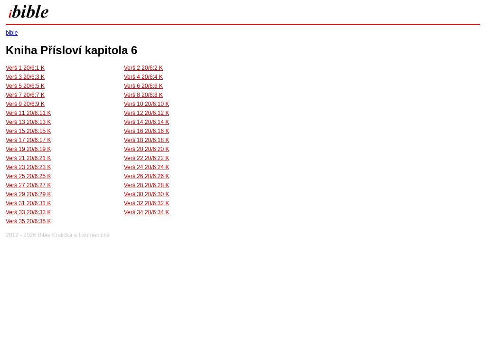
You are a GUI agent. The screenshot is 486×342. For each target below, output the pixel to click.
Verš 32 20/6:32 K (146, 203)
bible (12, 32)
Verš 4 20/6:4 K (143, 77)
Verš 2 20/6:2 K (143, 68)
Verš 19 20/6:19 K (28, 149)
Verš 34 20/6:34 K (146, 212)
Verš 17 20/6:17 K (28, 140)
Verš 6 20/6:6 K (143, 86)
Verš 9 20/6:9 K (25, 104)
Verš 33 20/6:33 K (28, 212)
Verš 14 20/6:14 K (146, 122)
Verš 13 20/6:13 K (28, 122)
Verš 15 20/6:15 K (28, 131)
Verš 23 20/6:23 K (28, 167)
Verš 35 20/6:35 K (28, 221)
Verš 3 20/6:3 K (25, 77)
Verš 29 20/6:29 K (28, 194)
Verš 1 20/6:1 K (25, 68)
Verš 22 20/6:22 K (146, 158)
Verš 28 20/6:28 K (146, 185)
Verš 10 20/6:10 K (146, 104)
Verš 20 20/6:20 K (146, 149)
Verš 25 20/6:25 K (28, 176)
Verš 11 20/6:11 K (28, 113)
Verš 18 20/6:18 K (146, 140)
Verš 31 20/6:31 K (28, 203)
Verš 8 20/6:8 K (143, 95)
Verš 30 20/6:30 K (146, 194)
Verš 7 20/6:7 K (25, 95)
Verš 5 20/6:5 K (25, 86)
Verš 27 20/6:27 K (28, 185)
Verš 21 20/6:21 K (28, 158)
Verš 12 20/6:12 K (146, 113)
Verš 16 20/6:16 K (146, 131)
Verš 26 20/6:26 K (146, 176)
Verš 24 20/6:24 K (146, 167)
